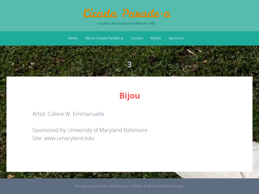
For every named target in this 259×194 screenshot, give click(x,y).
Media (156, 38)
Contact (137, 38)
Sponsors (176, 38)
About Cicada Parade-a (104, 38)
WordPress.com (170, 185)
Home (73, 38)
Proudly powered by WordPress (101, 185)
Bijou (129, 95)
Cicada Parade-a (126, 13)
